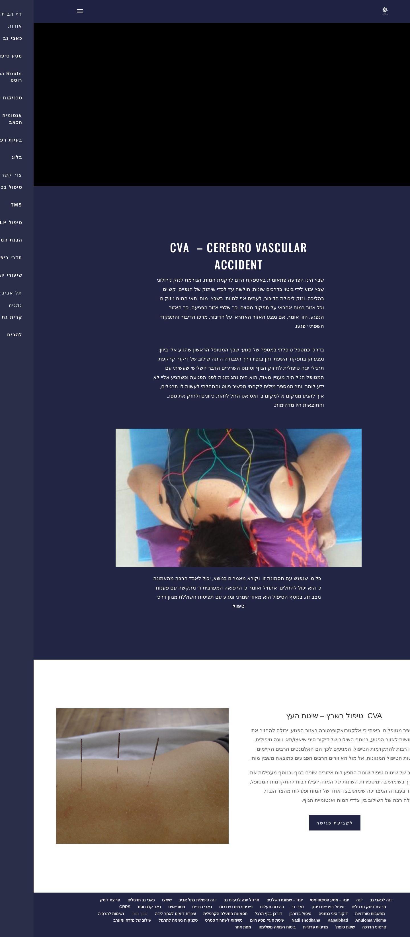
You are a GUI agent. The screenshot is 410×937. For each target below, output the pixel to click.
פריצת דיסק (76, 900)
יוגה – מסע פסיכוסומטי (295, 900)
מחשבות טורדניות (336, 913)
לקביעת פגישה (301, 822)
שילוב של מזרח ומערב (99, 920)
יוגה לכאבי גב (347, 900)
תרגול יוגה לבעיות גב (208, 900)
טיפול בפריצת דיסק (294, 907)
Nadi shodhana (272, 920)
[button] (402, 50)
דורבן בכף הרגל (234, 913)
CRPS (91, 907)
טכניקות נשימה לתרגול (144, 920)
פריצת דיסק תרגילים (335, 907)
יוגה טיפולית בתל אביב (164, 900)
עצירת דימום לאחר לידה (142, 913)
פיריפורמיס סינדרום (202, 907)
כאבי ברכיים (168, 907)
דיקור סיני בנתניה (299, 913)
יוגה (326, 900)
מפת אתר (209, 927)
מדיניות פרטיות (282, 927)
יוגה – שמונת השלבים (251, 900)
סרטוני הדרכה (340, 927)
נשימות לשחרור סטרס (190, 920)
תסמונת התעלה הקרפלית (192, 913)
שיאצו (133, 900)
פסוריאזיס (143, 907)
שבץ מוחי (106, 913)
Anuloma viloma (337, 920)
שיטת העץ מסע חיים (233, 920)
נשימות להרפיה (77, 913)
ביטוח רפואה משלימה (243, 927)
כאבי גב (264, 907)
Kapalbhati (304, 920)
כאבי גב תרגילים (107, 900)
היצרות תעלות (238, 907)
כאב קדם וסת (115, 907)
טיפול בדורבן (267, 913)
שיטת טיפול (311, 927)
